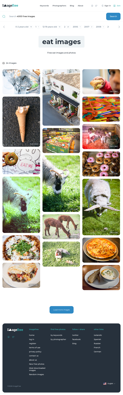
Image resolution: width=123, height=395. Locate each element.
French (97, 347)
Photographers (59, 6)
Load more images (61, 310)
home (31, 335)
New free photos (36, 364)
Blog (72, 6)
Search (113, 16)
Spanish (97, 339)
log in (31, 339)
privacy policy (35, 352)
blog (74, 343)
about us (33, 360)
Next (119, 26)
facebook (76, 339)
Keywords (44, 6)
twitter (75, 335)
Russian (97, 343)
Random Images (36, 374)
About (80, 6)
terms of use (34, 347)
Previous (3, 26)
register (32, 343)
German (97, 352)
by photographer (58, 339)
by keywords (56, 335)
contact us (33, 356)
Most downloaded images (37, 369)
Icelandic (98, 335)
